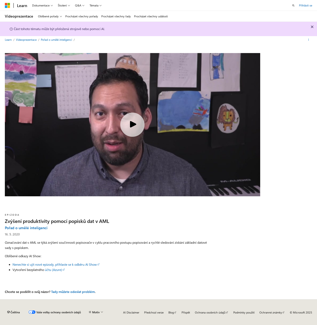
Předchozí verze (154, 312)
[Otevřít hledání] (293, 5)
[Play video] (132, 125)
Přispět (186, 312)
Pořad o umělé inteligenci (57, 40)
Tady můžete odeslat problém (73, 291)
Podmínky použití (244, 312)
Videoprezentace (26, 40)
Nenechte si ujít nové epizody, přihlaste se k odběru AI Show (55, 264)
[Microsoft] (7, 5)
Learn (9, 40)
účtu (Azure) (53, 270)
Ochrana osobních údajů (210, 312)
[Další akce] (308, 40)
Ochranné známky (270, 312)
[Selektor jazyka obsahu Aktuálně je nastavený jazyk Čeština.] (13, 312)
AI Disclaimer (131, 312)
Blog (171, 312)
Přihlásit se (305, 5)
